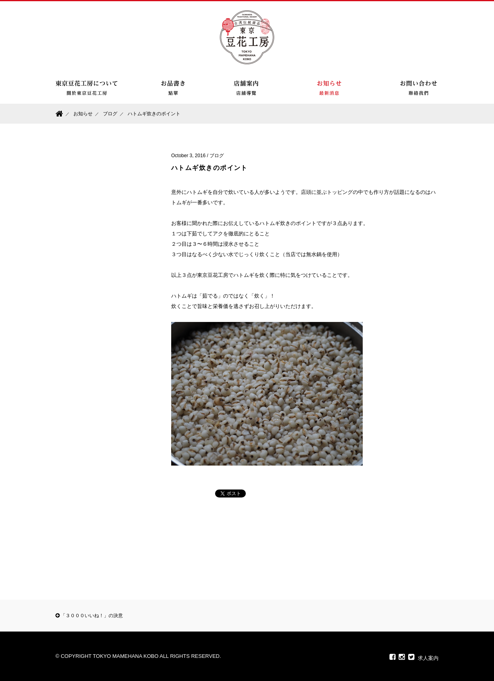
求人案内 (428, 658)
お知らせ (83, 113)
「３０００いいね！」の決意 (89, 615)
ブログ (110, 113)
